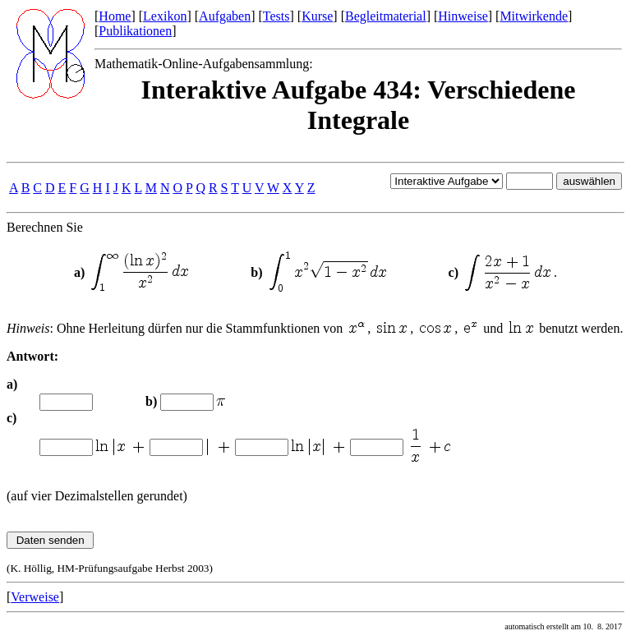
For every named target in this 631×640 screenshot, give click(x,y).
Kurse (317, 16)
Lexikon (165, 16)
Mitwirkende (534, 16)
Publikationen (135, 31)
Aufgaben (225, 16)
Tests (276, 16)
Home (115, 16)
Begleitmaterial (385, 16)
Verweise (35, 597)
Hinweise (462, 16)
